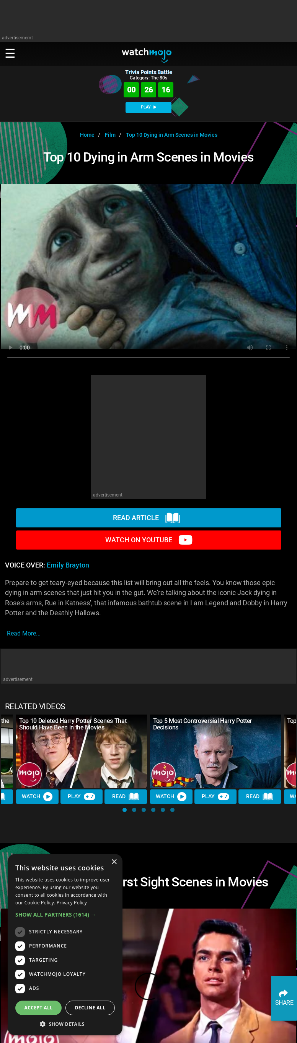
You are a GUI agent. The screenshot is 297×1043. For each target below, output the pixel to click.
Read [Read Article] (126, 797)
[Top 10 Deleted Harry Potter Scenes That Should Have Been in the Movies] (81, 751)
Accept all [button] (38, 1007)
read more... (24, 633)
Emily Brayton (68, 565)
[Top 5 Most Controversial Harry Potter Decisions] (215, 751)
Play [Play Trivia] (81, 796)
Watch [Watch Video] (37, 796)
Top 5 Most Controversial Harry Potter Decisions (202, 724)
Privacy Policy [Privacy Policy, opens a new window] (72, 902)
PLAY (148, 107)
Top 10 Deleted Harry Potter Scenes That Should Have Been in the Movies (73, 724)
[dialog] (65, 944)
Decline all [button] (90, 1007)
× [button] (114, 862)
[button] (124, 810)
